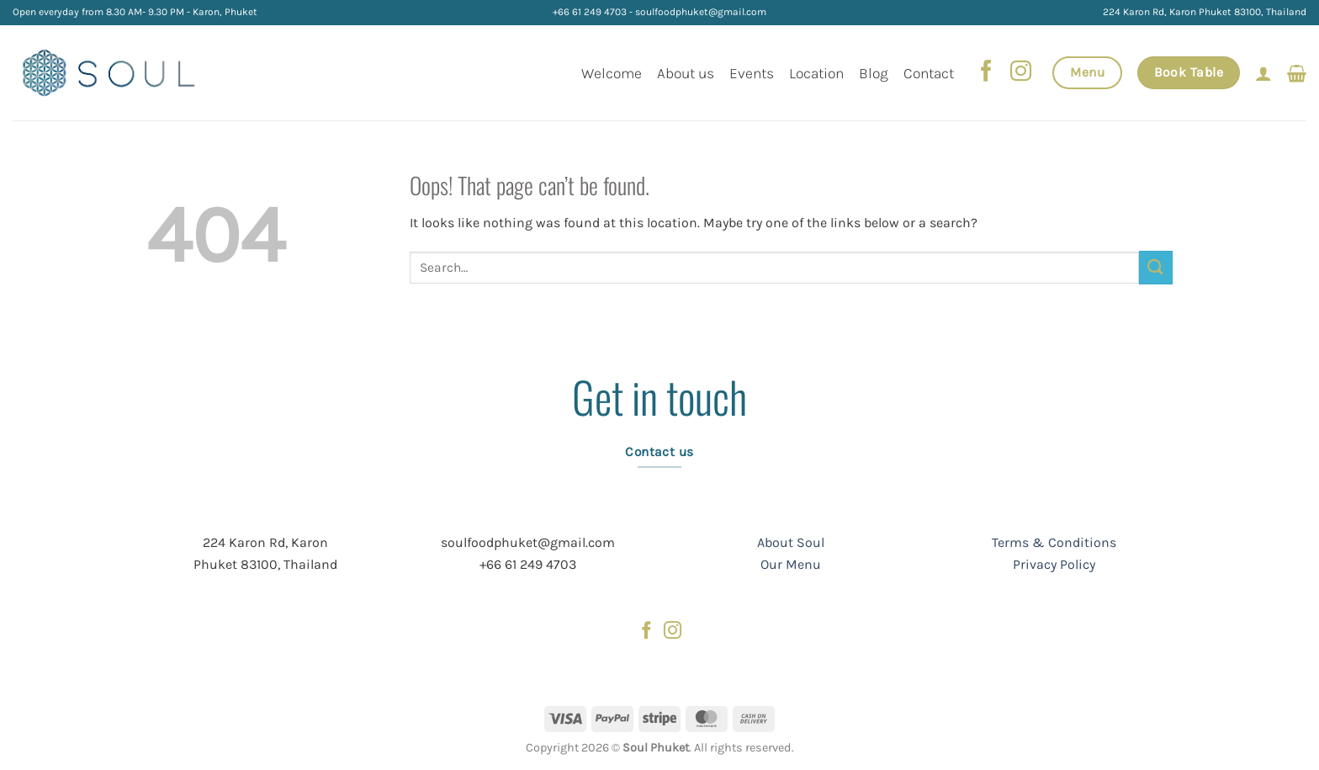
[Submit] (1156, 267)
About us (685, 73)
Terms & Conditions (1054, 542)
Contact (928, 73)
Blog (873, 73)
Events (751, 73)
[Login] (1263, 73)
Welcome (611, 73)
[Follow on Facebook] (986, 72)
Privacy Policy (1054, 564)
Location (816, 73)
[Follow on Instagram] (1019, 72)
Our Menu (790, 564)
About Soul (790, 542)
